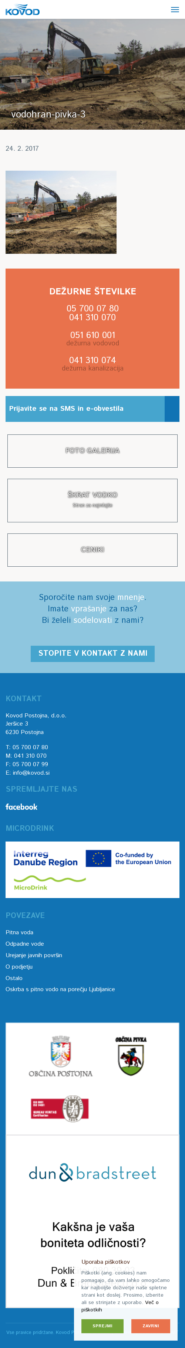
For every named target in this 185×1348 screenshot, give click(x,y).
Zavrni (150, 1326)
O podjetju (19, 967)
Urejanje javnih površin (34, 955)
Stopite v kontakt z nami (92, 653)
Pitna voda (19, 932)
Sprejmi (102, 1326)
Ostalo (14, 978)
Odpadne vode (25, 944)
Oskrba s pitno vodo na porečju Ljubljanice (60, 989)
